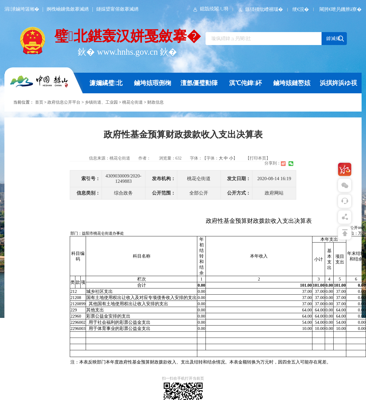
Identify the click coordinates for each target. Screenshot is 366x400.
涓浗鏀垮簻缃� (21, 8)
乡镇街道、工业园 (101, 102)
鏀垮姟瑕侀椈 (152, 83)
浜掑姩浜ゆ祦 (338, 83)
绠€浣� (300, 9)
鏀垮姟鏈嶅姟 (291, 83)
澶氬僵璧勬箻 (199, 83)
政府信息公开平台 (63, 102)
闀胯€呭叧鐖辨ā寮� (340, 9)
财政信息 (155, 102)
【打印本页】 (258, 158)
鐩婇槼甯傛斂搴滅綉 (117, 8)
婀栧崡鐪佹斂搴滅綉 (68, 8)
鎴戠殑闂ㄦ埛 (210, 8)
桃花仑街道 (132, 102)
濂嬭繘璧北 (106, 83)
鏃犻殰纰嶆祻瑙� (260, 9)
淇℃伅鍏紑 (245, 83)
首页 (39, 102)
